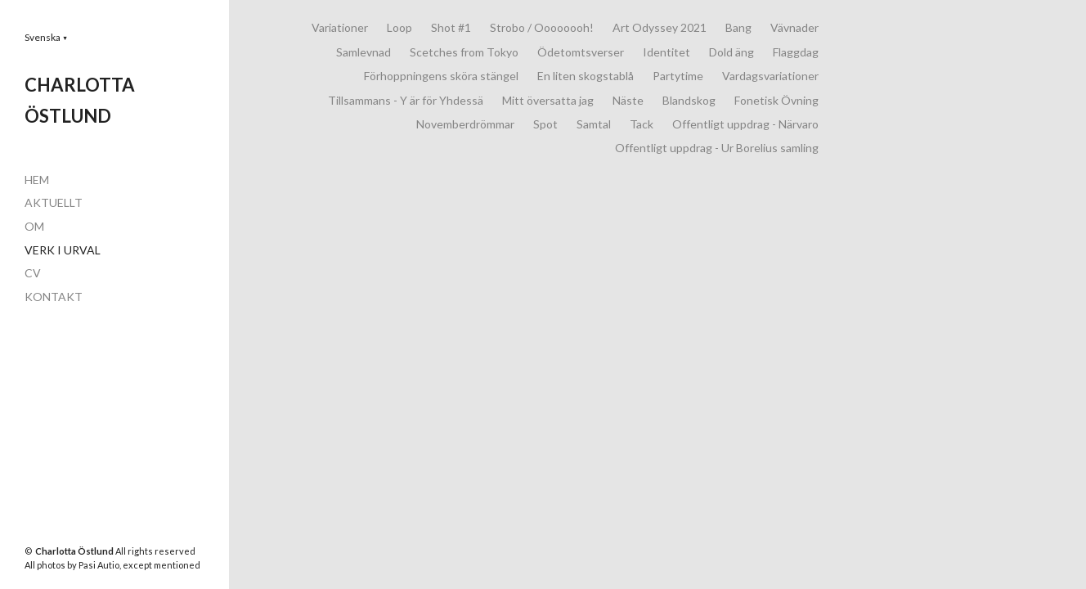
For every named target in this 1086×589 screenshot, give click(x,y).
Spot (545, 124)
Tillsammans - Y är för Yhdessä (405, 100)
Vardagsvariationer (770, 76)
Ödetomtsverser (580, 52)
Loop (399, 27)
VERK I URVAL (63, 250)
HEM (37, 180)
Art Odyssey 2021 (660, 27)
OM (34, 226)
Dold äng (731, 52)
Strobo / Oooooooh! (542, 27)
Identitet (666, 52)
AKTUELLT (54, 202)
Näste (628, 100)
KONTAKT (54, 296)
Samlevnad (363, 52)
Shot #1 (451, 27)
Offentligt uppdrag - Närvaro (745, 124)
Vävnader (794, 27)
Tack (641, 124)
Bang (738, 27)
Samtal (594, 124)
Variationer (340, 27)
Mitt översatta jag (548, 100)
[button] (46, 37)
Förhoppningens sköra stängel (441, 76)
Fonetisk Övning (776, 100)
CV (33, 273)
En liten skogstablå (585, 76)
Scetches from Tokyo (464, 52)
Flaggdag (796, 52)
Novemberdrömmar (465, 124)
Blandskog (689, 100)
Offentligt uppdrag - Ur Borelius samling (717, 148)
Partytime (678, 76)
